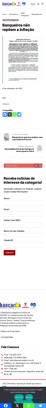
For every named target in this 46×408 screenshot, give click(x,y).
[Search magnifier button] (40, 166)
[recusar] (43, 397)
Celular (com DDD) (12, 220)
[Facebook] (5, 114)
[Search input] (19, 166)
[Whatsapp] (14, 114)
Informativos (13, 14)
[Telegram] (19, 114)
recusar (29, 397)
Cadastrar (9, 253)
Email (7, 209)
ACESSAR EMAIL (6, 337)
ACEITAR (18, 397)
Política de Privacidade (10, 331)
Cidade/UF (8, 240)
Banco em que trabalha (14, 231)
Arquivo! (5, 104)
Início (4, 14)
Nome (7, 198)
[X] (9, 114)
